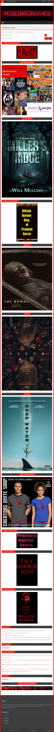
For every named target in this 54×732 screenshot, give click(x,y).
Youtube (6, 723)
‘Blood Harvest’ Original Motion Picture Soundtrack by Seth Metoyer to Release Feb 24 (30, 669)
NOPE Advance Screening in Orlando (22, 671)
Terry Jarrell (6, 655)
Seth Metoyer (7, 669)
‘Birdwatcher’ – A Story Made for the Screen (13, 635)
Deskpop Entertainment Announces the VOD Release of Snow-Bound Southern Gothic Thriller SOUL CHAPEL (28, 637)
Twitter (5, 716)
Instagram (6, 720)
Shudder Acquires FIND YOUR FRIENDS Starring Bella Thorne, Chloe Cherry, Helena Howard (24, 630)
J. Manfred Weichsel (8, 660)
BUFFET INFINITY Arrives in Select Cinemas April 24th (15, 633)
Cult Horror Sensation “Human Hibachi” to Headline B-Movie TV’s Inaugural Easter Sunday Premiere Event (27, 639)
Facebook (6, 718)
